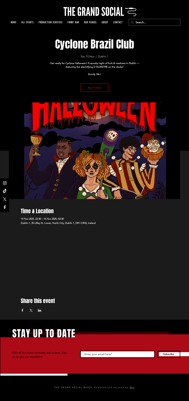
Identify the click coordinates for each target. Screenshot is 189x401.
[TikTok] (4, 191)
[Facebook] (4, 207)
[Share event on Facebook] (22, 310)
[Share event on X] (31, 310)
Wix (132, 387)
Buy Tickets (94, 87)
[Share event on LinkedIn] (39, 310)
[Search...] (154, 22)
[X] (4, 199)
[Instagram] (4, 183)
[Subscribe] (168, 354)
